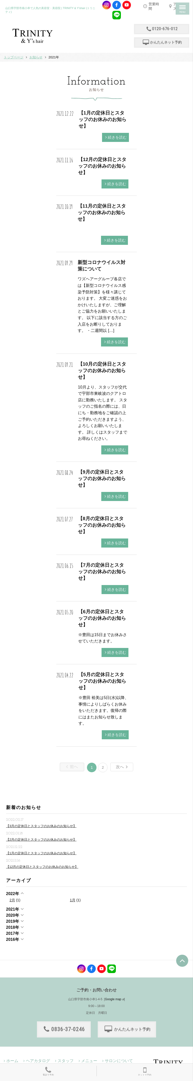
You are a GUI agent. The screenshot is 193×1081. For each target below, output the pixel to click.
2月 (12, 900)
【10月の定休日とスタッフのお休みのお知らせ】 (102, 370)
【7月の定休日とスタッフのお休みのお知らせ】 (102, 571)
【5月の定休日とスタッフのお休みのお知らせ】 (102, 681)
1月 (72, 900)
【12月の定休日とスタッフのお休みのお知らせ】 (102, 166)
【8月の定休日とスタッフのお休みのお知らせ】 (102, 525)
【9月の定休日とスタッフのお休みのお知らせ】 (102, 478)
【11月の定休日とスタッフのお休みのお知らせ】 (102, 212)
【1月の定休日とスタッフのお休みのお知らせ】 (102, 119)
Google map (113, 999)
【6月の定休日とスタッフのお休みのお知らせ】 (102, 618)
